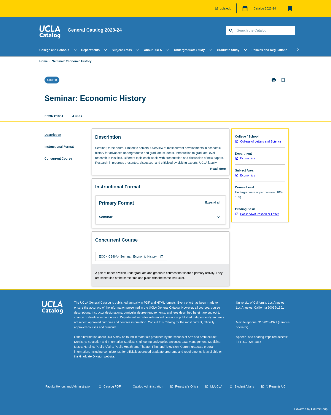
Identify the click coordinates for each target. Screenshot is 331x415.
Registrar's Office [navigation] (186, 386)
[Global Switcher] (245, 8)
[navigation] (50, 32)
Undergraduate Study (189, 50)
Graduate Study (228, 50)
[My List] (290, 8)
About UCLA (153, 50)
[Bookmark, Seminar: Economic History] (283, 80)
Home (43, 61)
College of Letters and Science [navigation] (261, 141)
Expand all (212, 202)
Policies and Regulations (269, 50)
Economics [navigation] (247, 158)
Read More (218, 169)
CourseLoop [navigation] (319, 409)
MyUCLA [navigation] (216, 386)
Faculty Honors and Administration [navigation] (68, 386)
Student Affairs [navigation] (244, 386)
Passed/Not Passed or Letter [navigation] (259, 214)
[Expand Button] (218, 217)
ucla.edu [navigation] (225, 8)
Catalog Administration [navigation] (148, 386)
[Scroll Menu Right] (298, 49)
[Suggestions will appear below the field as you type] (261, 30)
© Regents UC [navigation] (276, 386)
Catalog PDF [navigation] (112, 386)
